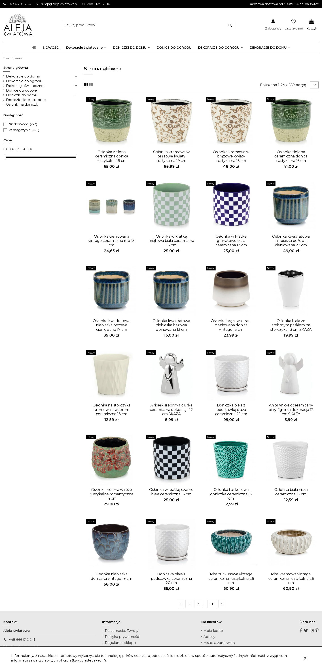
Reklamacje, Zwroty (121, 630)
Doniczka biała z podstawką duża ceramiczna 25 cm (231, 409)
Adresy (209, 636)
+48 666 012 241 (22, 639)
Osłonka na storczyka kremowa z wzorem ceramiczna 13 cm (112, 409)
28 (212, 604)
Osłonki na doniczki (22, 104)
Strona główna (15, 68)
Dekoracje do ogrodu (24, 81)
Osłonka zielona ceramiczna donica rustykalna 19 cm (111, 156)
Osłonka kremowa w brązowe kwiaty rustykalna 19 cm (171, 156)
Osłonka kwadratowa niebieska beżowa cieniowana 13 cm (171, 325)
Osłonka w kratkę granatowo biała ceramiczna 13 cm (231, 240)
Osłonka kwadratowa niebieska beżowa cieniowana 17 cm (111, 325)
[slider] (5, 157)
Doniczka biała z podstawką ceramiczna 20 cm (171, 578)
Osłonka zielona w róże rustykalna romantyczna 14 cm (111, 494)
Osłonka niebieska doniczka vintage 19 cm (111, 576)
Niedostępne (22, 124)
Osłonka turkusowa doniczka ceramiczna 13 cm (231, 494)
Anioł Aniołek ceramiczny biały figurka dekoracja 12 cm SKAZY (291, 409)
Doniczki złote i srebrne (26, 100)
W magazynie (23, 130)
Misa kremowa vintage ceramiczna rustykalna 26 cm (291, 578)
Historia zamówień (219, 643)
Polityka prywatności (122, 636)
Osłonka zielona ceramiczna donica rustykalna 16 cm (290, 156)
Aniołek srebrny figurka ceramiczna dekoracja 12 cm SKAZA (171, 409)
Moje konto (213, 630)
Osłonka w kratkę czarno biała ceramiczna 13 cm (171, 492)
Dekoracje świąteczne (24, 86)
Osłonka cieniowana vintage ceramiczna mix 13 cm (111, 240)
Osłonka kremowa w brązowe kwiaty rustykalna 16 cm (231, 156)
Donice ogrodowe (21, 90)
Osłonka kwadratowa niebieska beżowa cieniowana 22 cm (291, 240)
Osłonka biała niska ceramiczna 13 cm (291, 492)
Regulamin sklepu (120, 643)
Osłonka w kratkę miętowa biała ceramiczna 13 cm (171, 240)
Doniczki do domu (21, 95)
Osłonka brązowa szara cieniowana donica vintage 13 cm (231, 325)
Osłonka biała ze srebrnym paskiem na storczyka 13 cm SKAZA (290, 325)
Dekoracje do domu (23, 76)
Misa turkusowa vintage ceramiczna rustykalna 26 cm (231, 578)
